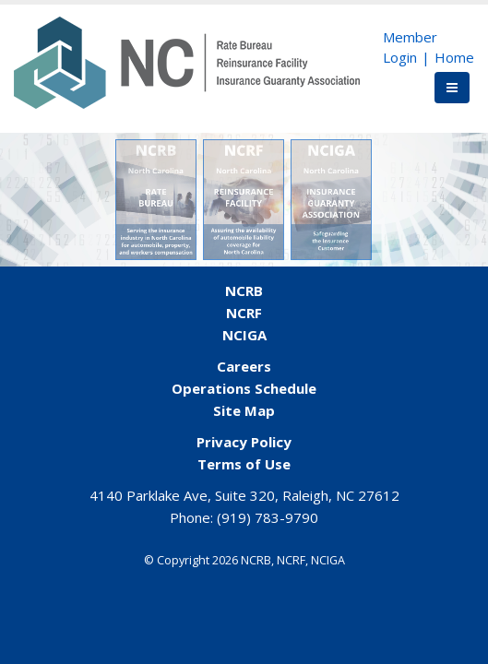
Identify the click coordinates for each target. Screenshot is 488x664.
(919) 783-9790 (267, 517)
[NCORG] (187, 61)
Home (454, 57)
